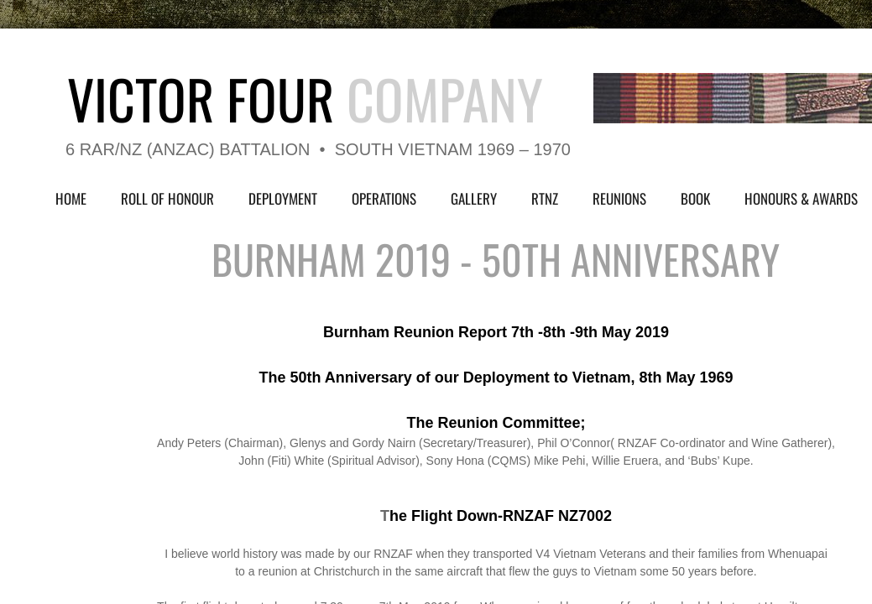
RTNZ (544, 198)
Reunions (619, 198)
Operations (384, 198)
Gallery (474, 198)
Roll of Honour (167, 198)
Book (695, 198)
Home (70, 198)
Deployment (282, 198)
